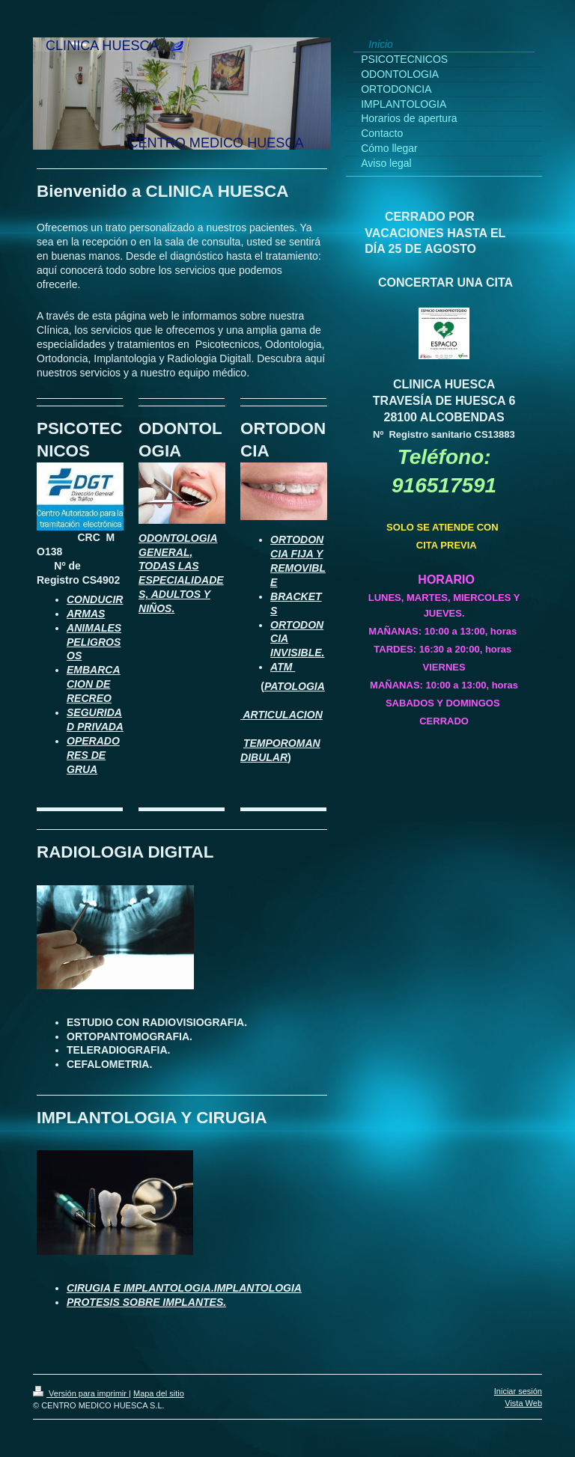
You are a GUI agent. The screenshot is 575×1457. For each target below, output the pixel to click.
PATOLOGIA (294, 686)
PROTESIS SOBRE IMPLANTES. (146, 1302)
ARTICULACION (281, 715)
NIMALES (97, 628)
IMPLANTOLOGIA (258, 1288)
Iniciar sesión (518, 1391)
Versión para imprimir (81, 1393)
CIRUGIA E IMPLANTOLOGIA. (140, 1288)
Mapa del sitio (158, 1393)
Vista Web (523, 1403)
